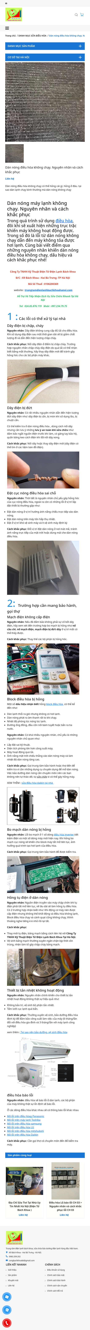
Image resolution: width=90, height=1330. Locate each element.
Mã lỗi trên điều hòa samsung (24, 1123)
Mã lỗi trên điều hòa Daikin (22, 1134)
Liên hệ (9, 178)
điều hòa (64, 220)
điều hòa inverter (64, 834)
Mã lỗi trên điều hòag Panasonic (25, 1116)
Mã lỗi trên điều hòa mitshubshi (25, 1131)
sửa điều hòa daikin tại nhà (37, 783)
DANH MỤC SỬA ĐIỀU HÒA (32, 35)
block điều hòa (55, 704)
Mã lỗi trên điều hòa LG (20, 1127)
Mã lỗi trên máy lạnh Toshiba (23, 1120)
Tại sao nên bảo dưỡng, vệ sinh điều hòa (43, 1032)
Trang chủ (10, 35)
